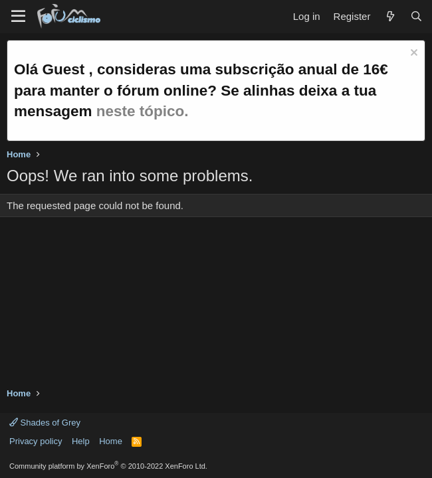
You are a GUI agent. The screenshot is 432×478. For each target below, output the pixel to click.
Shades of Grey (44, 423)
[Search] (416, 16)
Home (110, 441)
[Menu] (18, 16)
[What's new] (390, 16)
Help (81, 441)
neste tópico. (142, 111)
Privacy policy (35, 441)
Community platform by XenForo (108, 466)
